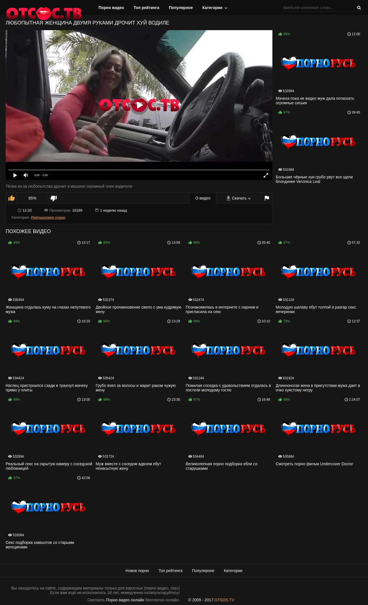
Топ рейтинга (146, 7)
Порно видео (111, 7)
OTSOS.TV (224, 600)
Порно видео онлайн (125, 600)
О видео (202, 198)
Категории (212, 7)
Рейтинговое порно (48, 217)
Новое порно (137, 570)
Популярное (181, 7)
